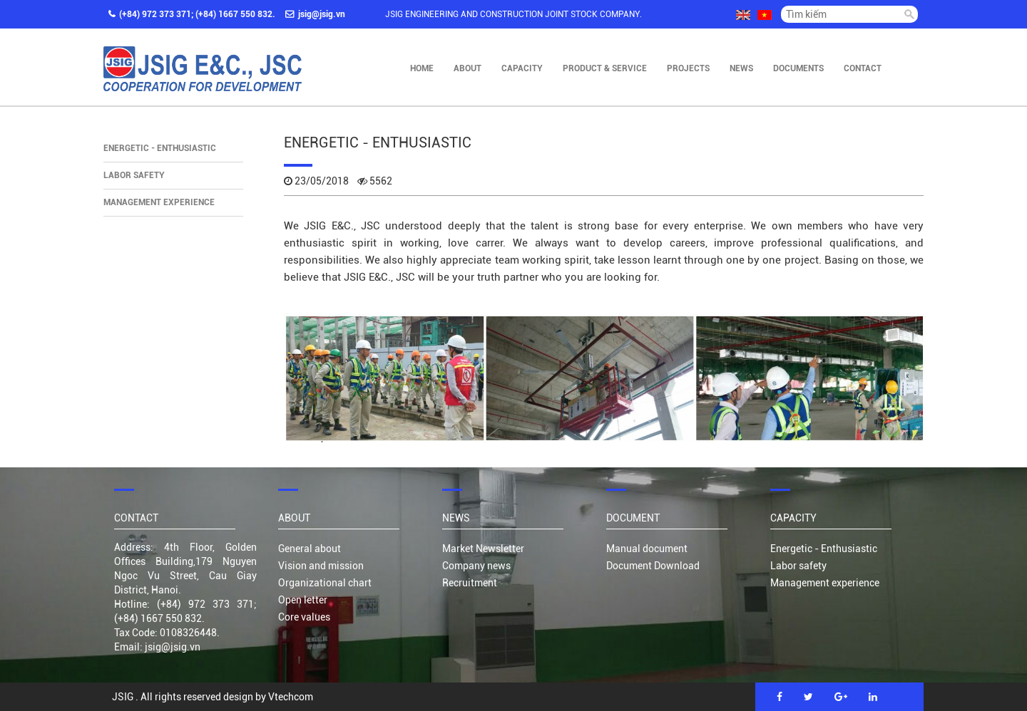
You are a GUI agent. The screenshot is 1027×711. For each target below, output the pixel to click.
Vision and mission (321, 565)
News (741, 68)
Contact (863, 68)
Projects (688, 68)
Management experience (159, 202)
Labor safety (134, 175)
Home (422, 68)
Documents (798, 68)
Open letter (302, 600)
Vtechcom (290, 696)
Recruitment (469, 582)
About (467, 68)
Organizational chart (325, 582)
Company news (476, 565)
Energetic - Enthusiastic (159, 148)
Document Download (653, 565)
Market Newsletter (483, 548)
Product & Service (605, 68)
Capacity (522, 68)
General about (309, 548)
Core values (304, 617)
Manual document (647, 548)
